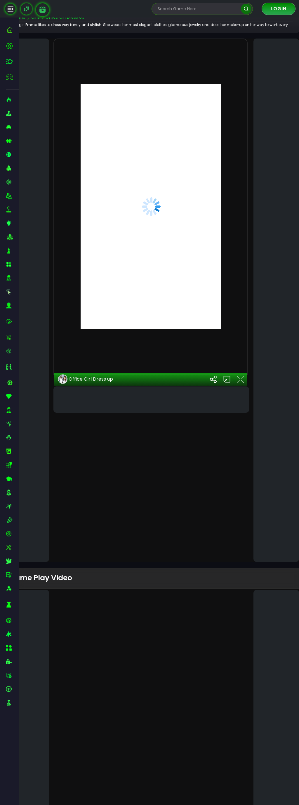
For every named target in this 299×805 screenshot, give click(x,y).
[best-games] (12, 46)
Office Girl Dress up (99, 506)
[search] (246, 9)
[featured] (12, 61)
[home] (12, 30)
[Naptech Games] (26, 9)
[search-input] (198, 8)
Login (278, 8)
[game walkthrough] (42, 9)
